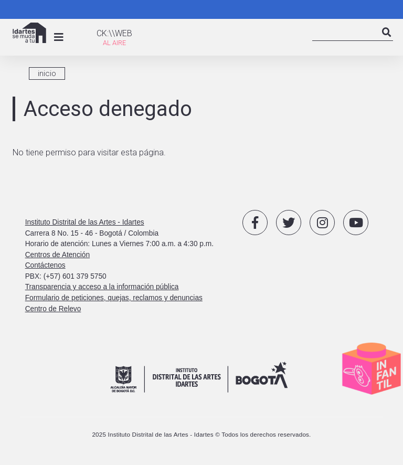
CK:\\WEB (114, 33)
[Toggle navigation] (58, 37)
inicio (47, 73)
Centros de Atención (57, 255)
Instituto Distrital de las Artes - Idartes (84, 222)
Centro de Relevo (53, 309)
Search (386, 41)
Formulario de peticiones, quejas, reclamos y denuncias (114, 298)
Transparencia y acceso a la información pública (102, 287)
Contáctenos (45, 265)
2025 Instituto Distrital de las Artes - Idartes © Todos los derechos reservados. (201, 434)
